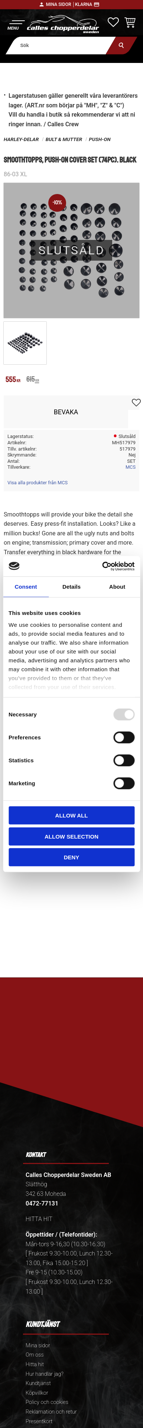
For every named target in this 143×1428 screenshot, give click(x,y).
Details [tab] (71, 586)
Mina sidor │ (60, 4)
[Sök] (121, 45)
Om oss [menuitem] (34, 1355)
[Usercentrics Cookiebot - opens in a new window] (102, 566)
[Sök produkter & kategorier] (61, 45)
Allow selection (71, 836)
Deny (71, 857)
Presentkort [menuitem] (39, 1421)
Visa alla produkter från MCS (37, 482)
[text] (13, 380)
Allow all (71, 815)
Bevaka (66, 412)
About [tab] (117, 586)
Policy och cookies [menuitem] (47, 1402)
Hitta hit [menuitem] (35, 1364)
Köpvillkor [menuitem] (37, 1393)
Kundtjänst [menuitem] (38, 1383)
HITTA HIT (39, 1219)
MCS (131, 467)
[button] (15, 24)
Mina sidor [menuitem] (38, 1345)
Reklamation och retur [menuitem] (51, 1412)
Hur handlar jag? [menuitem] (45, 1374)
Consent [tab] (26, 586)
